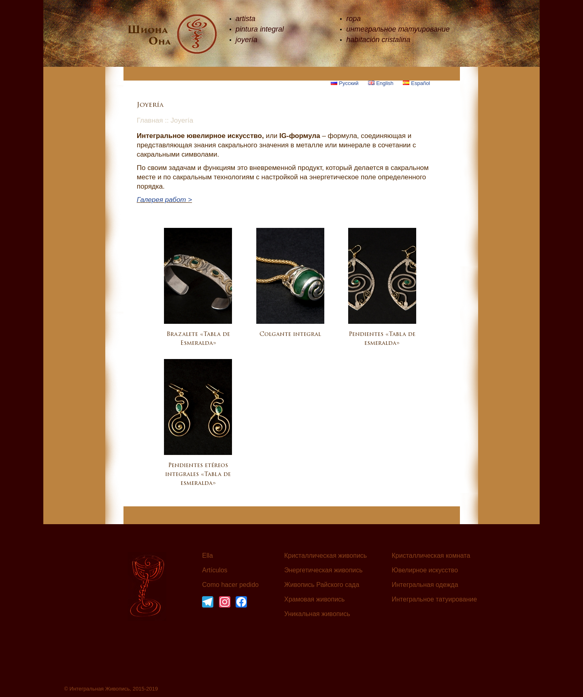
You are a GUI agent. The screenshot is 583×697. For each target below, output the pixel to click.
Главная (150, 120)
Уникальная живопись (317, 614)
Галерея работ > (164, 200)
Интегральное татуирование (434, 599)
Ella (207, 555)
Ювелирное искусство (425, 570)
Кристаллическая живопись (325, 555)
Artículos (214, 570)
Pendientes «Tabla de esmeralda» (382, 339)
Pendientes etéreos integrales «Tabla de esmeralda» (198, 475)
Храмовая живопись (314, 599)
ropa (353, 19)
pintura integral (260, 29)
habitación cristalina (378, 40)
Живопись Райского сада (321, 585)
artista (245, 19)
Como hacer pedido (230, 585)
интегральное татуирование (398, 29)
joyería (246, 40)
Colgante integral (290, 335)
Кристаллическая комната (431, 555)
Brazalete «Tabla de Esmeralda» (198, 339)
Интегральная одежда (425, 585)
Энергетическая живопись (323, 570)
